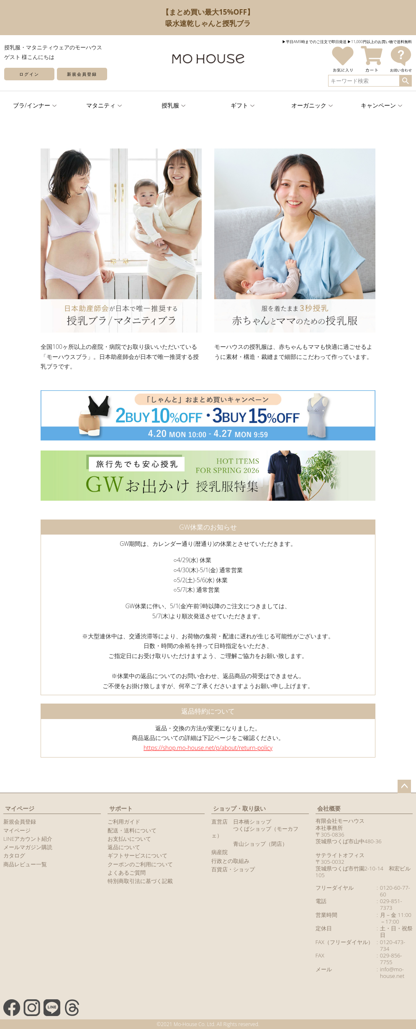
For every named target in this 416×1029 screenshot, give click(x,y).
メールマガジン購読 (27, 847)
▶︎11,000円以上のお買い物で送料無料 (379, 41)
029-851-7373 (391, 904)
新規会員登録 (82, 74)
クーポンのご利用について (140, 864)
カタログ (14, 855)
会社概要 (329, 808)
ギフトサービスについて (137, 855)
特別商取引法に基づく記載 (140, 881)
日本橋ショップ (252, 821)
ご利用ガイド (124, 821)
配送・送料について (132, 830)
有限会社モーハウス (340, 820)
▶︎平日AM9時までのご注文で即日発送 (314, 41)
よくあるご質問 (127, 872)
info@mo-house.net (392, 972)
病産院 (219, 852)
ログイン (29, 74)
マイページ (19, 808)
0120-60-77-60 (395, 891)
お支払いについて (129, 838)
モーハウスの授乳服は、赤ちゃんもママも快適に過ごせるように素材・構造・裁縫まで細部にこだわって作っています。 (294, 347)
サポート (121, 808)
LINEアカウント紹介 (28, 838)
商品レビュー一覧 (25, 864)
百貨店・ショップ (233, 869)
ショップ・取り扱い (239, 808)
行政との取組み (230, 861)
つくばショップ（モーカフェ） (254, 832)
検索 (405, 80)
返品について (124, 847)
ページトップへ (404, 786)
